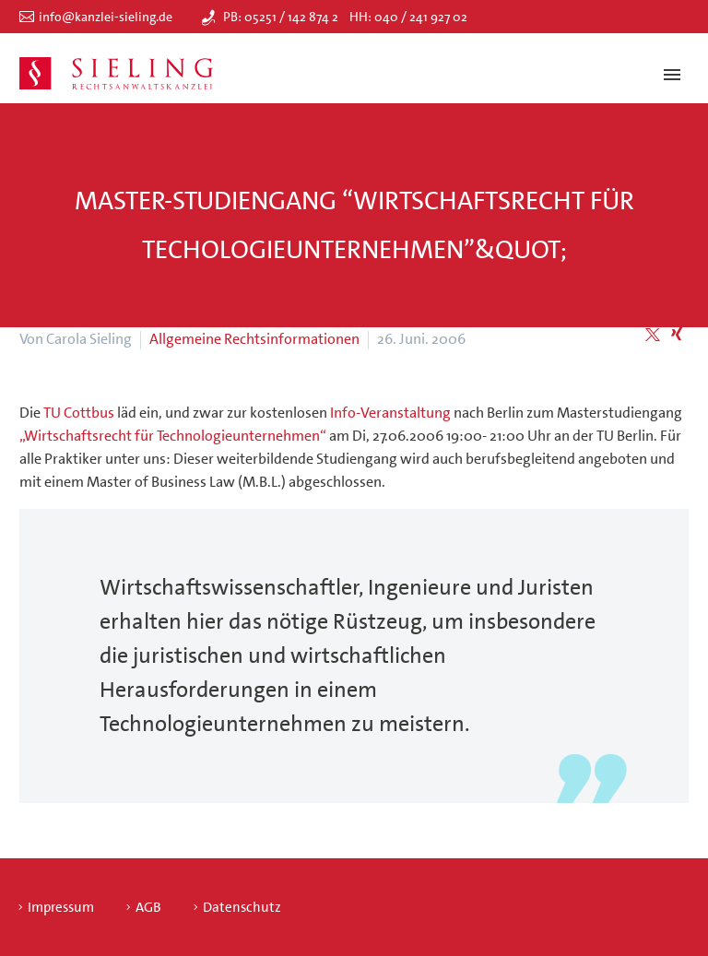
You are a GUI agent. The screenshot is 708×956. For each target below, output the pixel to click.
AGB (148, 908)
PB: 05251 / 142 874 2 (280, 16)
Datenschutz (242, 908)
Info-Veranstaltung (390, 412)
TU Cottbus (80, 412)
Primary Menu (672, 74)
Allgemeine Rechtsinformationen (254, 338)
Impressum (61, 908)
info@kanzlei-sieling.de (105, 16)
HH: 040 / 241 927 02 (408, 16)
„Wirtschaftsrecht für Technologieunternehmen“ (172, 435)
